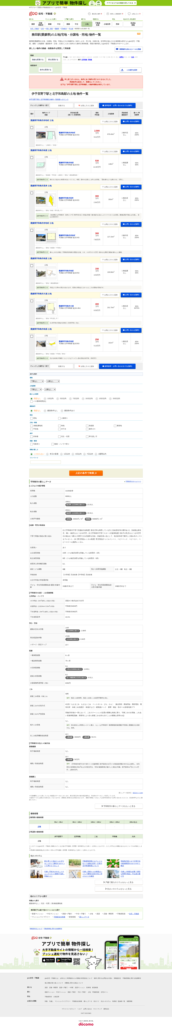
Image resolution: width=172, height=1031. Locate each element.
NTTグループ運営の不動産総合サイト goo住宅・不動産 (48, 7)
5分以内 (63, 398)
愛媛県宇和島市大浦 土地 (41, 294)
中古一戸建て (82, 992)
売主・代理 (65, 436)
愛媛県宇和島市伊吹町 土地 (41, 120)
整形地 (119, 426)
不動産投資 (95, 992)
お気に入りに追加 (86, 105)
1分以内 (50, 398)
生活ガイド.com (138, 793)
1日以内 (67, 454)
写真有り (36, 444)
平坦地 (35, 429)
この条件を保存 (132, 70)
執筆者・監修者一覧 (118, 1001)
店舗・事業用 (53, 987)
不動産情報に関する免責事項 (53, 928)
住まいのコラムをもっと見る (119, 889)
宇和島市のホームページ (133, 481)
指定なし (37, 398)
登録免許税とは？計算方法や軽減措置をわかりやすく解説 (130, 863)
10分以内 (89, 398)
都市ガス (92, 429)
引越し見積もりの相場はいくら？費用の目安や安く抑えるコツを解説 (92, 874)
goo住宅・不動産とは (51, 978)
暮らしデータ (84, 917)
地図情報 (129, 1001)
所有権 (35, 436)
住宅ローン (104, 992)
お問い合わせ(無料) (131, 121)
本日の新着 (54, 454)
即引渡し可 (93, 436)
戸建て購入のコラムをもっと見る (119, 882)
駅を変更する (53, 60)
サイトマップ (97, 1009)
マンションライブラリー (63, 1001)
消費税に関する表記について (74, 983)
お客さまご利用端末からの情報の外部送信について (76, 978)
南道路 (91, 426)
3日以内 (78, 454)
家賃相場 (95, 987)
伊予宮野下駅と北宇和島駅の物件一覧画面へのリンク (49, 99)
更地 (35, 418)
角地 (62, 426)
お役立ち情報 (31, 1001)
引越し (51, 1001)
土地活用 (56, 997)
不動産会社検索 (59, 917)
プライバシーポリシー (69, 1009)
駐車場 (88, 987)
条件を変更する (45, 70)
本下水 (63, 429)
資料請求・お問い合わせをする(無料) (117, 105)
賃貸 (46, 987)
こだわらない (39, 454)
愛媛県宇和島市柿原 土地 (41, 150)
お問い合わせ (87, 1009)
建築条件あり (69, 411)
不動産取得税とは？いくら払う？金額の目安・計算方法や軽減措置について (92, 863)
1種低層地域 (37, 426)
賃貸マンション (80, 987)
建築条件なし (52, 411)
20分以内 (116, 398)
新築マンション (50, 992)
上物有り (64, 418)
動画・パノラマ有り (61, 444)
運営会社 (106, 1009)
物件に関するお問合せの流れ (103, 978)
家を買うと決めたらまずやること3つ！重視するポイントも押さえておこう (54, 863)
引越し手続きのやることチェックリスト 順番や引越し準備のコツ (54, 874)
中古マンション (61, 992)
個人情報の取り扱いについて (54, 983)
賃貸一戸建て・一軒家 (66, 987)
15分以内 (102, 398)
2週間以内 (102, 454)
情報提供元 (117, 978)
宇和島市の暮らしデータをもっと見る (119, 806)
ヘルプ (79, 1009)
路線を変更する (38, 60)
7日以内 (90, 454)
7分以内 (76, 398)
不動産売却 (48, 997)
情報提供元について (36, 928)
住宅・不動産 (134, 914)
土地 (89, 992)
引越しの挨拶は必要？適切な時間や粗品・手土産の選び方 (130, 874)
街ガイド (96, 1001)
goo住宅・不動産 (33, 978)
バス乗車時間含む (39, 401)
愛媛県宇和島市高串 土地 (41, 186)
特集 (46, 1001)
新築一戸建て (72, 992)
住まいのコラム (106, 1001)
